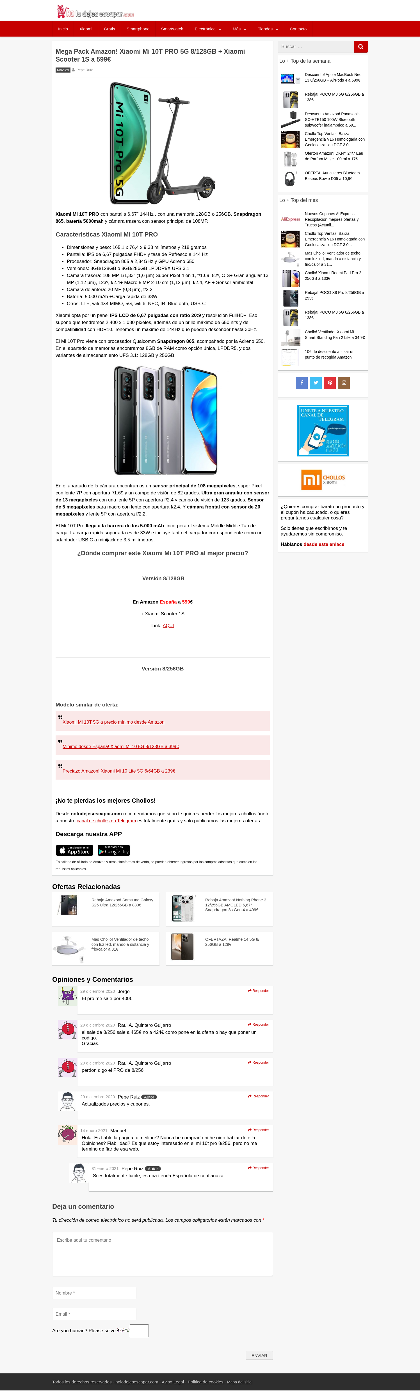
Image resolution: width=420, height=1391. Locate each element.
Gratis (109, 28)
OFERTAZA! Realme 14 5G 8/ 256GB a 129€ (236, 941)
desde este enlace (323, 544)
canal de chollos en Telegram (108, 820)
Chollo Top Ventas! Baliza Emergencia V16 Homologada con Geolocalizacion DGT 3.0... (335, 139)
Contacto (298, 28)
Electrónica (205, 28)
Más (237, 28)
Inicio (63, 28)
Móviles (63, 70)
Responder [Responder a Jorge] (257, 991)
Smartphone (138, 28)
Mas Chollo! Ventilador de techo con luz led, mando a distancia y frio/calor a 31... (333, 259)
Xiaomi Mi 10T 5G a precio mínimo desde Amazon (116, 722)
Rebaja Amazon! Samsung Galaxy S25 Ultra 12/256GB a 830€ (121, 905)
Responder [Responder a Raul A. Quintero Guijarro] (257, 1025)
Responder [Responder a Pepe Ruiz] (257, 1096)
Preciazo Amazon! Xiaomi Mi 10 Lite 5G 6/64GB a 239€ (121, 771)
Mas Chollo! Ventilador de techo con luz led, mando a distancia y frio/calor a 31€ (118, 944)
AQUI (168, 625)
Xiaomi (85, 28)
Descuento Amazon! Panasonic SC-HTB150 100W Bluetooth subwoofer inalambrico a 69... (332, 119)
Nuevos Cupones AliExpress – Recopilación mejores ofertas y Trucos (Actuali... (332, 219)
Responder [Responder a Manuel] (257, 1130)
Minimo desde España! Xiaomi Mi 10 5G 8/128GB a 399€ (123, 746)
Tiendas (265, 28)
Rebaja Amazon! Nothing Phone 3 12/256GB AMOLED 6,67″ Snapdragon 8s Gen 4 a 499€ (235, 908)
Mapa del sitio (240, 1382)
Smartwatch (172, 28)
